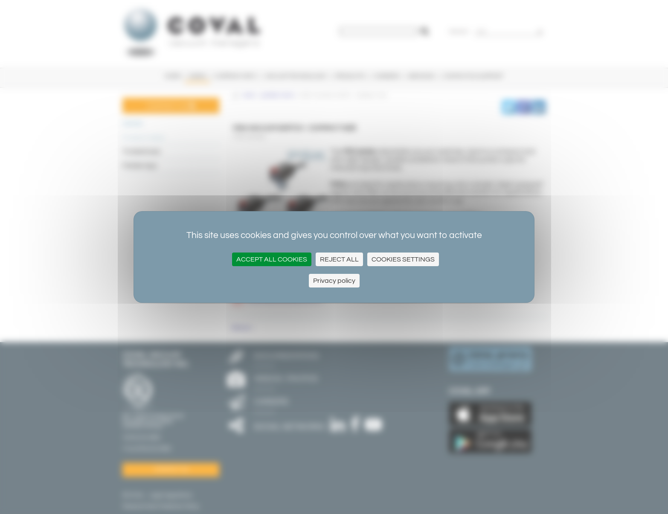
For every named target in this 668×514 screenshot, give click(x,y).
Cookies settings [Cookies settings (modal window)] (403, 259)
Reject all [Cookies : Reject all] (339, 259)
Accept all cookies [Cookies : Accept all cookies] (271, 259)
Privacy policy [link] (334, 280)
